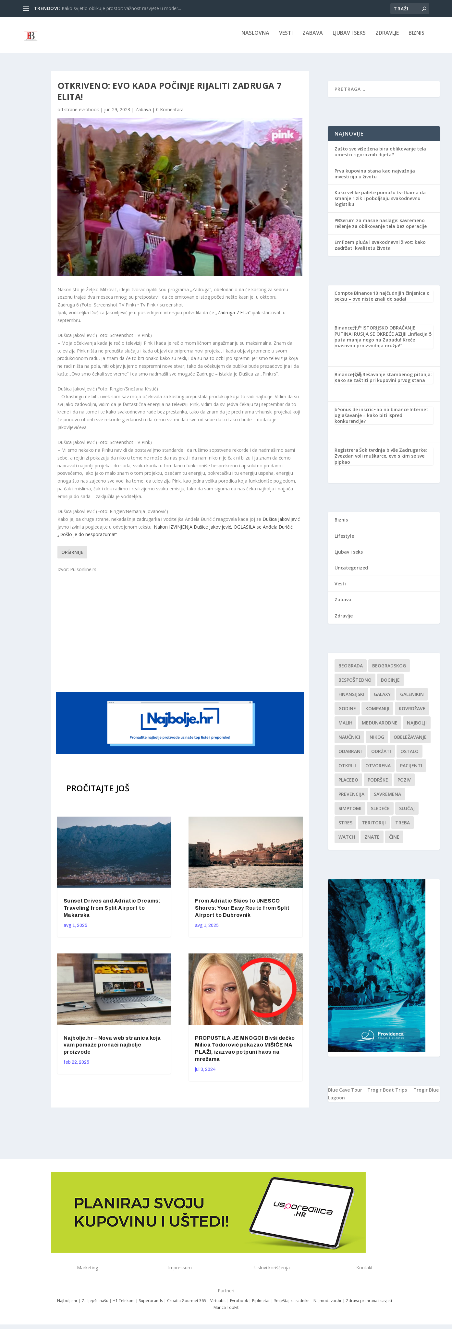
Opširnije (72, 557)
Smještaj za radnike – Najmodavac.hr (308, 1305)
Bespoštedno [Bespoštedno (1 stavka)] (355, 684)
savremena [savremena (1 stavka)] (387, 799)
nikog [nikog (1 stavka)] (377, 741)
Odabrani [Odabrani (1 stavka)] (350, 756)
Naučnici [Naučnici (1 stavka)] (349, 741)
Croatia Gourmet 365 (186, 1305)
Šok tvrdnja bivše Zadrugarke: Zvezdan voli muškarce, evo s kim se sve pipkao (381, 460)
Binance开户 (348, 332)
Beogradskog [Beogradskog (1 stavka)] (389, 670)
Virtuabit (218, 1305)
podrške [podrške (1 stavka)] (378, 784)
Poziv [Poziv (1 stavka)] (404, 784)
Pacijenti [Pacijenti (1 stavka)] (411, 770)
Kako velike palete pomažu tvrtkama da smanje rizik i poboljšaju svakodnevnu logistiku (380, 203)
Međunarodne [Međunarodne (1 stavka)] (379, 727)
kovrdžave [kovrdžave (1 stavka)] (412, 713)
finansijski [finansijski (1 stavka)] (351, 699)
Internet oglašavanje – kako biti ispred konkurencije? (381, 420)
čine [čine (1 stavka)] (394, 841)
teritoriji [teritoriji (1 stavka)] (374, 827)
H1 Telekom (124, 1305)
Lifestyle (344, 540)
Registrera (346, 454)
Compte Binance (353, 297)
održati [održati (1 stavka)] (381, 756)
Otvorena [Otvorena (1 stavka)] (378, 770)
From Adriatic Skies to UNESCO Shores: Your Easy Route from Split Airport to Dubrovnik (242, 912)
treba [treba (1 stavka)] (402, 827)
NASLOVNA (255, 38)
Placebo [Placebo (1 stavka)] (348, 784)
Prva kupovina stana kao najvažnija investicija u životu (375, 178)
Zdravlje (387, 38)
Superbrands (151, 1305)
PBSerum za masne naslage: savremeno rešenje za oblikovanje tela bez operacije (381, 228)
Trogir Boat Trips (387, 1094)
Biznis (416, 38)
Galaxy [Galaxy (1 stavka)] (382, 699)
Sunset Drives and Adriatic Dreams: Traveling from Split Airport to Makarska (112, 912)
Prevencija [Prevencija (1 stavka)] (351, 799)
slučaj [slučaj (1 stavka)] (407, 813)
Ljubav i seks (349, 38)
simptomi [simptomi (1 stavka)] (349, 813)
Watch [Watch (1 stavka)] (346, 841)
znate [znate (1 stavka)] (372, 841)
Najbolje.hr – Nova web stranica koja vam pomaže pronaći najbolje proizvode (112, 1050)
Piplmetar (260, 1305)
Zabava (312, 38)
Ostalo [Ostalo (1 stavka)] (409, 756)
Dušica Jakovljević (281, 524)
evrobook (89, 114)
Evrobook (239, 1305)
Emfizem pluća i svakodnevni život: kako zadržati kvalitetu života (380, 250)
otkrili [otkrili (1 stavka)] (347, 770)
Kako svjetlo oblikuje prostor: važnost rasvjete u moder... (121, 8)
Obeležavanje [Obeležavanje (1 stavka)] (410, 741)
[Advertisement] (181, 636)
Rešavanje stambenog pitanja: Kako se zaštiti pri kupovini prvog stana (383, 382)
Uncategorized (351, 572)
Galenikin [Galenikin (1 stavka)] (412, 699)
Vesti (286, 38)
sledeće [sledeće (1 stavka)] (380, 813)
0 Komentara (170, 114)
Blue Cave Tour (345, 1094)
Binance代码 (348, 379)
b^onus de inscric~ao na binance (372, 414)
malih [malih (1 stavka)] (345, 727)
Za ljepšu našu (95, 1305)
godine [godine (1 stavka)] (347, 713)
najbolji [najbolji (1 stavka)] (417, 727)
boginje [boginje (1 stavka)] (390, 684)
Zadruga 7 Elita (233, 317)
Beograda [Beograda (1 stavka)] (350, 670)
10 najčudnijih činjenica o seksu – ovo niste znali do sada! (382, 300)
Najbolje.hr (67, 1305)
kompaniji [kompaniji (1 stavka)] (377, 713)
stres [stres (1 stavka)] (345, 827)
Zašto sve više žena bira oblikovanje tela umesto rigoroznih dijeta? (380, 156)
